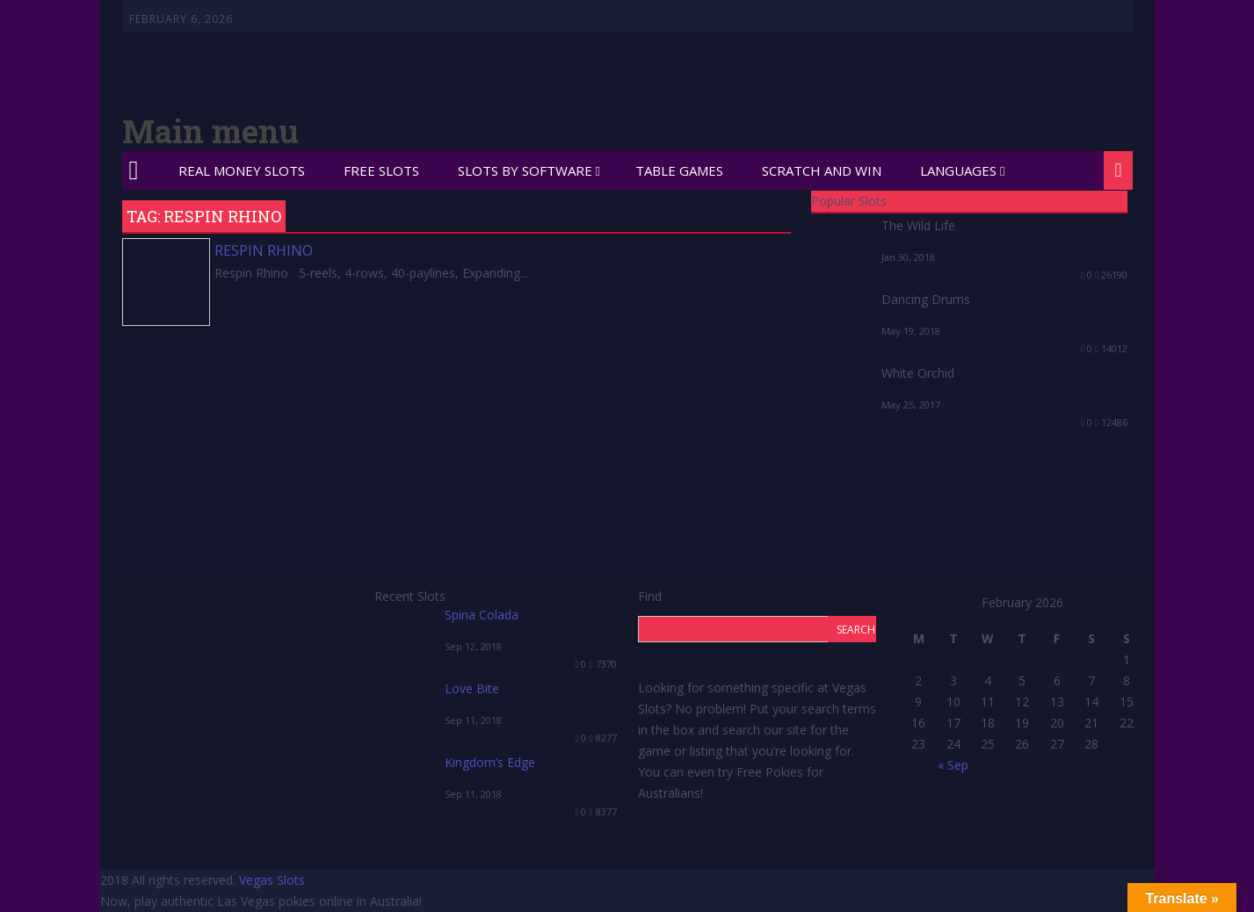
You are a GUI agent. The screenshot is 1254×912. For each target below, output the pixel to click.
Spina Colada (481, 614)
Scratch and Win (821, 170)
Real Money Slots (241, 170)
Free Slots (381, 170)
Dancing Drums (925, 299)
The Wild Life (918, 225)
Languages (958, 170)
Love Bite (472, 688)
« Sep (953, 764)
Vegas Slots (272, 880)
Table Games (679, 170)
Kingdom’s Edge (490, 762)
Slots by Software (525, 170)
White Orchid (917, 373)
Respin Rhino (263, 250)
